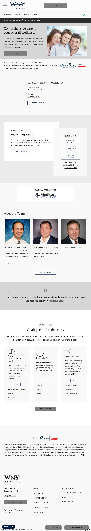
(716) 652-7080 (35, 14)
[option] (18, 238)
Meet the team (45, 272)
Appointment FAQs (70, 148)
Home (35, 488)
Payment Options (70, 156)
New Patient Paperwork (70, 141)
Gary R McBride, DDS (73, 247)
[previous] (76, 263)
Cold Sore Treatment (71, 393)
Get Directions (38, 103)
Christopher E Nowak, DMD (45, 247)
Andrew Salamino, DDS (15, 247)
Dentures (39, 385)
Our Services (39, 493)
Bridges (38, 389)
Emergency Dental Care (72, 385)
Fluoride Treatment (13, 398)
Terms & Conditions (72, 493)
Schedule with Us (55, 5)
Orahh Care (68, 502)
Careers (66, 497)
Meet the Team (40, 498)
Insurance (38, 512)
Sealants (10, 393)
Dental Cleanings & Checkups (17, 389)
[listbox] (45, 238)
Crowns (38, 393)
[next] (83, 263)
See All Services (45, 409)
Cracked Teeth (69, 389)
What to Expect (21, 152)
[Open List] (17, 384)
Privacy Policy (69, 488)
